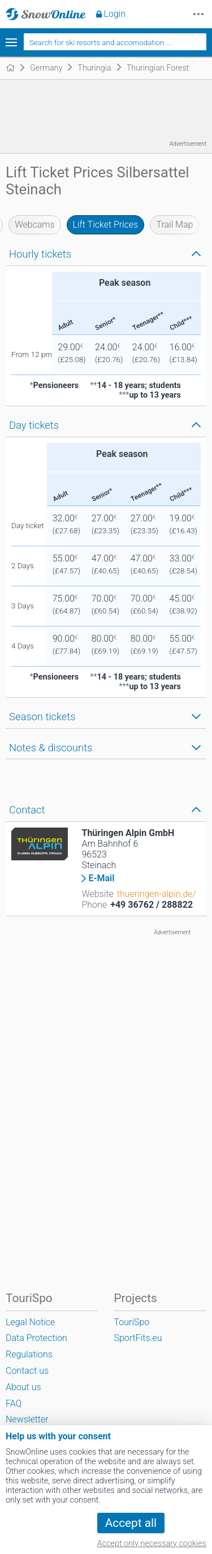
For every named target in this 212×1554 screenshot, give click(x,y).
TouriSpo (131, 1322)
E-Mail (101, 878)
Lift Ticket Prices (106, 224)
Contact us (27, 1370)
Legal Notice (30, 1322)
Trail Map (174, 224)
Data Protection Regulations (36, 1346)
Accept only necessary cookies (151, 1543)
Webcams (34, 224)
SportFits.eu (138, 1338)
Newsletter (27, 1419)
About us (23, 1387)
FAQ (13, 1403)
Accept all (131, 1523)
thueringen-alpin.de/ (156, 894)
